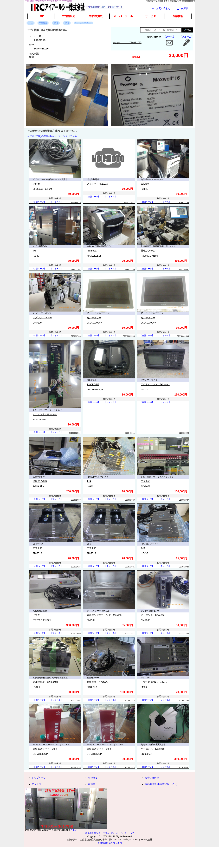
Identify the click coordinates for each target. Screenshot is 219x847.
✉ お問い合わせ (161, 8)
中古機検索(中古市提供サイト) (161, 784)
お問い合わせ (152, 777)
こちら (74, 830)
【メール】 (169, 36)
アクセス (36, 784)
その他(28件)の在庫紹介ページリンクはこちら (52, 136)
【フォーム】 (186, 36)
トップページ (39, 777)
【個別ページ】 (38, 202)
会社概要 (93, 777)
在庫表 (182, 8)
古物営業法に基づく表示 (109, 843)
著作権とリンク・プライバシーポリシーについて (109, 833)
